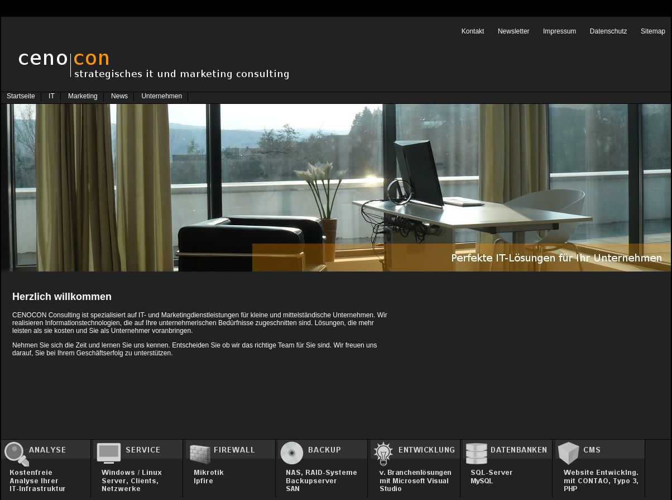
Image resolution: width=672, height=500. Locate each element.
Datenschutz (608, 31)
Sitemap (653, 31)
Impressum (559, 31)
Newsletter (514, 31)
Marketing (83, 96)
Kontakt (473, 31)
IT (52, 96)
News (119, 96)
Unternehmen (161, 96)
